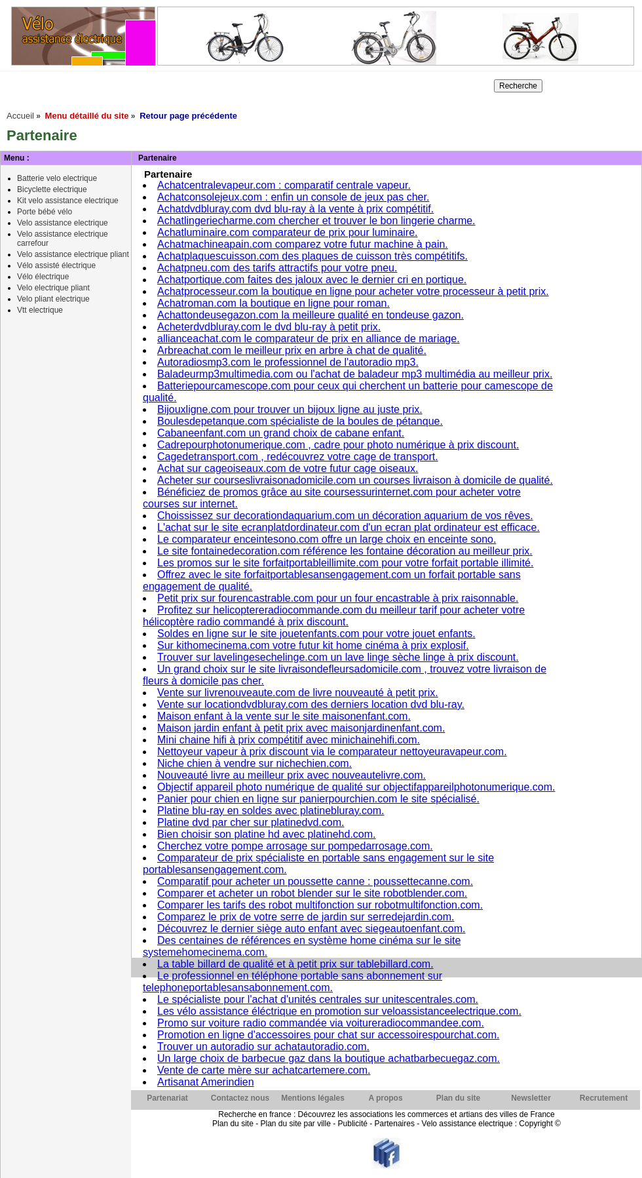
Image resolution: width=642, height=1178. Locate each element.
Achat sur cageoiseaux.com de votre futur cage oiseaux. (287, 468)
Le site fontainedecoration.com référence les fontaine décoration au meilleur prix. (345, 551)
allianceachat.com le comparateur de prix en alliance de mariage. (308, 338)
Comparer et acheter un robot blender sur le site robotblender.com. (312, 893)
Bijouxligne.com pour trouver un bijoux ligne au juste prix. (290, 409)
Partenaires (395, 1123)
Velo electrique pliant (53, 287)
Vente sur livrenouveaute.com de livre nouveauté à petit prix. (297, 692)
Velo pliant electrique (53, 299)
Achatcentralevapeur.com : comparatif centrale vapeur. (284, 185)
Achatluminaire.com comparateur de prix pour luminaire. (287, 232)
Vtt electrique (40, 310)
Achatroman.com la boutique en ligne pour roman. (273, 303)
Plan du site (233, 1123)
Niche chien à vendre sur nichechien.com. (254, 763)
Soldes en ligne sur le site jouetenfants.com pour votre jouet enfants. (316, 633)
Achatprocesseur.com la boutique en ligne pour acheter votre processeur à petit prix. (353, 291)
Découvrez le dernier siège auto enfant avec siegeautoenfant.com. (311, 928)
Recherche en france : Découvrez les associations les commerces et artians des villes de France (386, 1114)
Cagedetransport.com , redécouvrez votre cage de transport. (297, 456)
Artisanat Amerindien (205, 1082)
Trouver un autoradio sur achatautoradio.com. (263, 1046)
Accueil (20, 116)
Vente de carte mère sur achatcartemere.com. (263, 1070)
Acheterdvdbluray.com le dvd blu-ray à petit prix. (269, 326)
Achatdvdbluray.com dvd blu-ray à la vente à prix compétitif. (295, 208)
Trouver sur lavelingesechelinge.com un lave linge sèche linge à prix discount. (338, 657)
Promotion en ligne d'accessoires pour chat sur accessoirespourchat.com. (328, 1034)
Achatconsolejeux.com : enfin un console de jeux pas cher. (293, 197)
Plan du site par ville (295, 1123)
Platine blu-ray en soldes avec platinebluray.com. (271, 810)
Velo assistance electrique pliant (73, 254)
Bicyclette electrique (52, 189)
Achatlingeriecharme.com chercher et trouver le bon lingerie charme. (316, 220)
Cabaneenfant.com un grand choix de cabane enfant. (280, 433)
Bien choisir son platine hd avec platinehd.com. (266, 834)
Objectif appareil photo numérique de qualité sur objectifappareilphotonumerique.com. (356, 787)
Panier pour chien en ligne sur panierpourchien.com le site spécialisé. (318, 798)
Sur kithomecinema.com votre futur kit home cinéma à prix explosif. (313, 645)
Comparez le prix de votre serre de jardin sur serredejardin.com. (306, 916)
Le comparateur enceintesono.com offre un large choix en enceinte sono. (326, 539)
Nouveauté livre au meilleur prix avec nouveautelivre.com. (291, 775)
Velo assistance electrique (62, 222)
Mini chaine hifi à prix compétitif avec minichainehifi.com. (288, 739)
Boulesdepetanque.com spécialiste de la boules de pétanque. (300, 421)
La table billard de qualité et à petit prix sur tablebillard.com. (295, 964)
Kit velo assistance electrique (68, 200)
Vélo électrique (43, 276)
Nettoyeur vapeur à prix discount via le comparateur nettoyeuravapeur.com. (332, 751)
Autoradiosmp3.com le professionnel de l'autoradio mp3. (288, 362)
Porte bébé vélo (44, 211)
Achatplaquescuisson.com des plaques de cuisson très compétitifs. (312, 256)
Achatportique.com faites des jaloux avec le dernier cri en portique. (311, 279)
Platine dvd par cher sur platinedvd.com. (250, 822)
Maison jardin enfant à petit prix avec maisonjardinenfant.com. (301, 728)
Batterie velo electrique (57, 178)
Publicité (353, 1123)
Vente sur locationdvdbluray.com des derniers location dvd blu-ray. (310, 704)
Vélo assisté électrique (56, 265)
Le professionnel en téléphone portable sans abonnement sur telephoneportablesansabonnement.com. (292, 981)
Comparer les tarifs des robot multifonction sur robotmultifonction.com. (320, 905)
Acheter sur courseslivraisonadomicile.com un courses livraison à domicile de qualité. (355, 480)
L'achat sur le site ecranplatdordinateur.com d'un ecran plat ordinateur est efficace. (348, 527)
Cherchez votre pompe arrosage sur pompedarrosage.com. (295, 846)
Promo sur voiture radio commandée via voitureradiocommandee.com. (320, 1023)
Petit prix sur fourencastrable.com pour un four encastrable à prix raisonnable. (337, 598)
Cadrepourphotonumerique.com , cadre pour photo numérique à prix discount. (338, 444)
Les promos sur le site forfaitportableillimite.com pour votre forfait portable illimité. (345, 562)
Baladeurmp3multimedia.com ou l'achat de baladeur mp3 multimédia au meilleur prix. (354, 374)
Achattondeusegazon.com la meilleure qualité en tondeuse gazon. (310, 315)
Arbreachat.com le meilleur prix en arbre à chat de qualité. (291, 350)
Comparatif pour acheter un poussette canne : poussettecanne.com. (315, 881)
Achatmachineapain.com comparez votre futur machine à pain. (302, 244)
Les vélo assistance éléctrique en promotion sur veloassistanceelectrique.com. (339, 1011)
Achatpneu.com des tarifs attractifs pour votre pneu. (277, 267)
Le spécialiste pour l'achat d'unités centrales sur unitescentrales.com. (317, 999)
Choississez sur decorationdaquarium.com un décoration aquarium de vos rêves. (345, 515)
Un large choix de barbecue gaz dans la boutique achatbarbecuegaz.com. (328, 1058)
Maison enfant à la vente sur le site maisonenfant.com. (284, 716)
